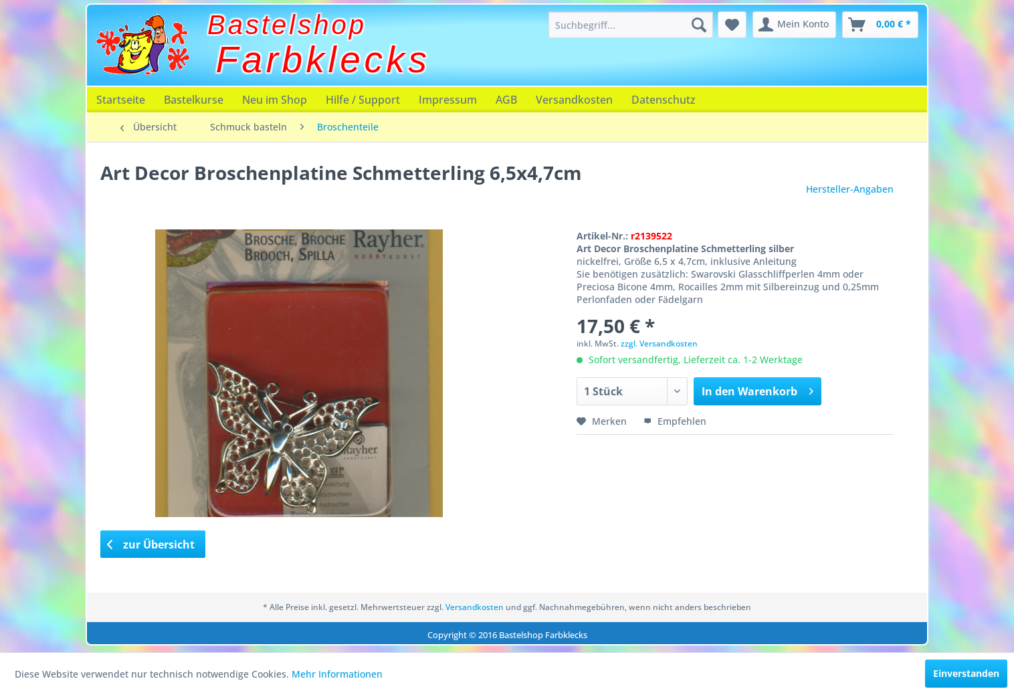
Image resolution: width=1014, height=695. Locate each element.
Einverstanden (966, 673)
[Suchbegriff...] (630, 24)
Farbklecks (323, 59)
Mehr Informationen (337, 674)
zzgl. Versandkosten (659, 343)
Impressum (448, 99)
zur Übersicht (151, 544)
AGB (506, 99)
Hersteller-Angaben (850, 189)
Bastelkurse (193, 99)
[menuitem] (630, 24)
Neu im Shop (274, 99)
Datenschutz (663, 99)
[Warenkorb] (880, 24)
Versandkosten (574, 99)
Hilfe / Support (363, 99)
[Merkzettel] (732, 24)
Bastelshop (287, 24)
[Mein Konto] (794, 24)
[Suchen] (699, 24)
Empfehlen (674, 421)
